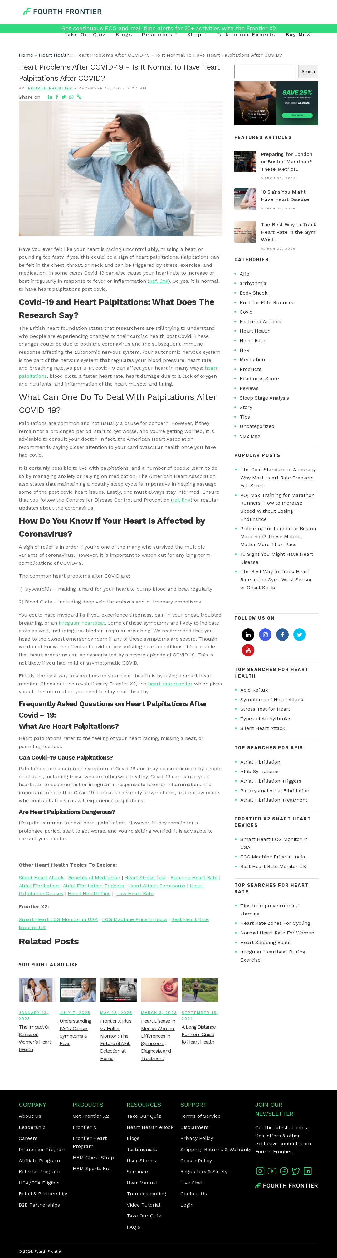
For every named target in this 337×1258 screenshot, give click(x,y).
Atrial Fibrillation (39, 886)
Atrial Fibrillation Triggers (93, 886)
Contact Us (193, 1194)
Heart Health (54, 55)
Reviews (249, 388)
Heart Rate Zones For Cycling (275, 923)
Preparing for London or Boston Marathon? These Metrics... (286, 161)
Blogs (123, 34)
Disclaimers (194, 1127)
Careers (28, 1138)
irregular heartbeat (82, 623)
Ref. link (158, 281)
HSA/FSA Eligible (39, 1183)
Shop (194, 34)
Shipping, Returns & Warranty (215, 1149)
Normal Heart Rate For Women (277, 933)
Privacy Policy (196, 1138)
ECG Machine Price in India (134, 919)
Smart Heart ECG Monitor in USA (58, 919)
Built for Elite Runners (266, 302)
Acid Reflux (254, 690)
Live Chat (191, 1183)
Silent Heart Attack (41, 878)
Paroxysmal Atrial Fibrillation (274, 791)
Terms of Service (200, 1116)
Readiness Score (259, 379)
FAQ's (133, 1227)
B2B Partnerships (39, 1205)
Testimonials (142, 1149)
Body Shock (253, 293)
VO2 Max (250, 436)
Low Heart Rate (135, 893)
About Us (30, 1116)
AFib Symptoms (259, 771)
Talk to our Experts (246, 34)
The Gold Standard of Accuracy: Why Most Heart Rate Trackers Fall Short (278, 477)
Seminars (138, 1171)
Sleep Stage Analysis (264, 398)
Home (26, 55)
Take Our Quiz (85, 34)
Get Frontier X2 (91, 1116)
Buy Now (298, 34)
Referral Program (39, 1171)
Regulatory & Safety (203, 1171)
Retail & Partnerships (44, 1194)
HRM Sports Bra (92, 1168)
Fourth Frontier (50, 88)
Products (250, 369)
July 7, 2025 (75, 1013)
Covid (246, 312)
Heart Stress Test (145, 878)
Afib (244, 274)
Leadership (32, 1127)
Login (186, 1205)
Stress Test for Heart (265, 709)
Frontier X (84, 1127)
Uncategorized (257, 426)
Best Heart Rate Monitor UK (273, 866)
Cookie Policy (196, 1161)
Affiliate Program (39, 1161)
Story (246, 407)
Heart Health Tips (89, 893)
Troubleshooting (146, 1194)
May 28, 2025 (116, 1013)
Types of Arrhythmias (265, 719)
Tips (245, 417)
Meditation (252, 360)
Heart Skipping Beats (265, 942)
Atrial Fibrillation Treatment (273, 800)
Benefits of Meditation (94, 878)
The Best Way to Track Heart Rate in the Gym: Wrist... (289, 232)
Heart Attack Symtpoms (156, 886)
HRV (245, 350)
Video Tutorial (143, 1205)
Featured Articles (260, 321)
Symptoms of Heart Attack (271, 700)
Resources (157, 34)
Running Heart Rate (193, 878)
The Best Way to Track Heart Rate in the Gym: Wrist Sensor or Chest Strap (276, 579)
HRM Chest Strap (93, 1157)
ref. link (181, 500)
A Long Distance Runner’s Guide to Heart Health (199, 1034)
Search (308, 71)
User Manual (142, 1183)
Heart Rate (252, 340)
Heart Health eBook (150, 1127)
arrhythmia (253, 283)
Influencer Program (42, 1149)
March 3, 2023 (159, 1013)
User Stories (141, 1161)
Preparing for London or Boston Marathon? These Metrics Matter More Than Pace (278, 536)
